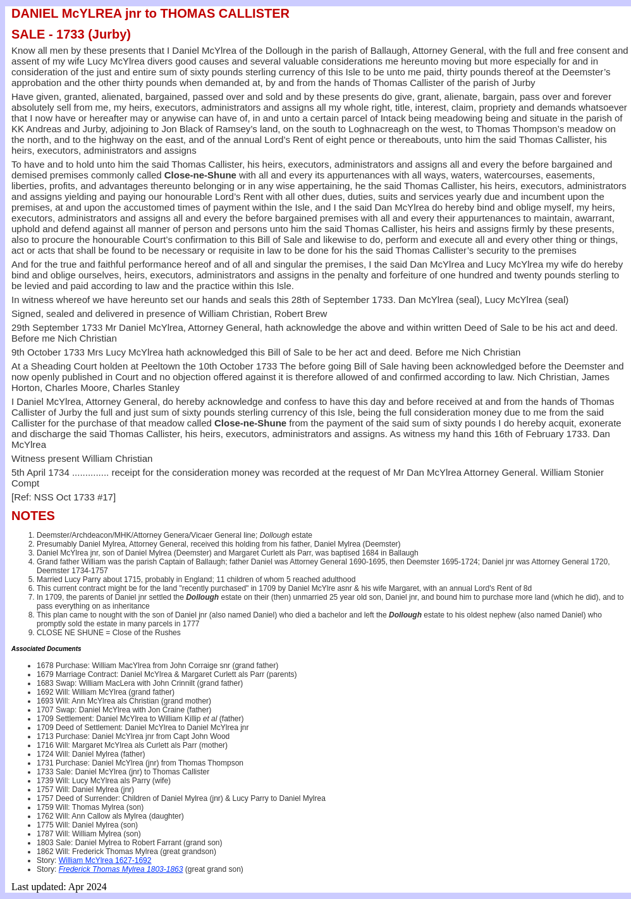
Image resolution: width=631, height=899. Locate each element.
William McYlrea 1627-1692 (105, 860)
